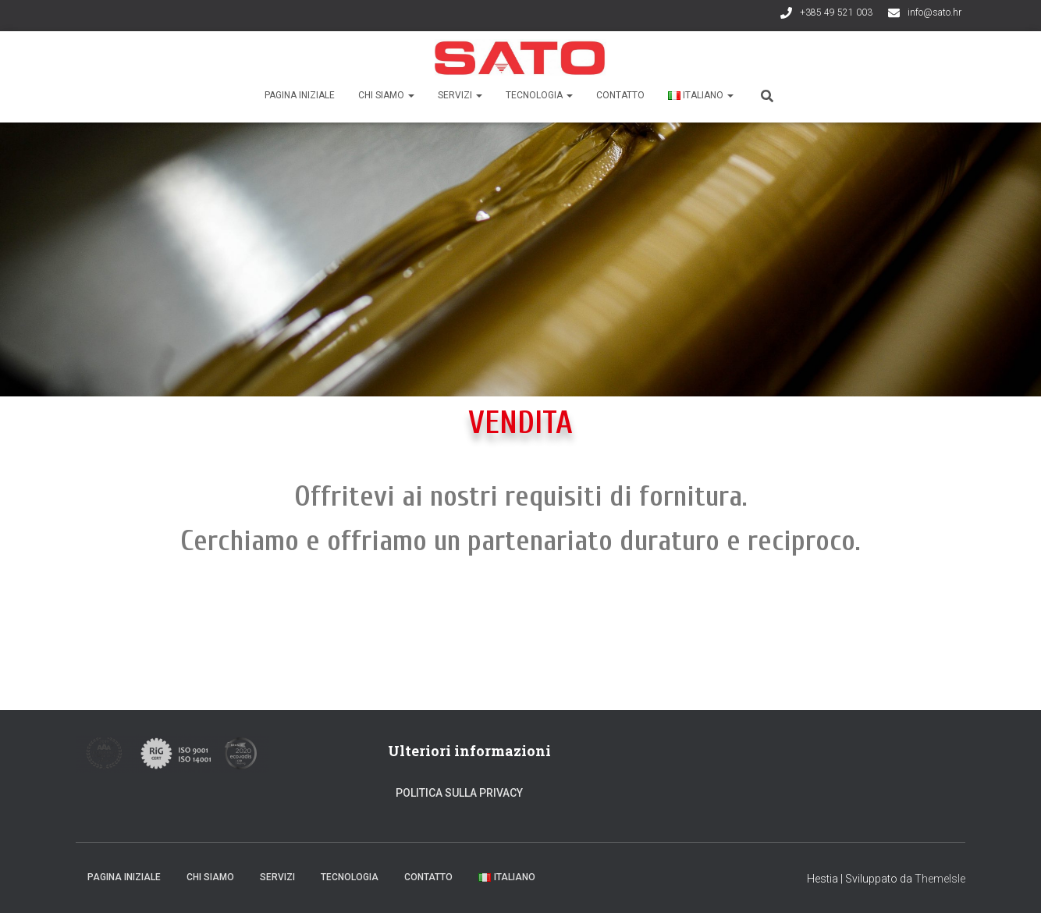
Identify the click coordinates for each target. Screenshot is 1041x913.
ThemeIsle (940, 878)
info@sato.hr (934, 12)
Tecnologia (539, 95)
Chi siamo (386, 95)
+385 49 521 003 (836, 12)
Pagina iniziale (300, 95)
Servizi (460, 95)
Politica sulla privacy (459, 793)
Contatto (620, 95)
